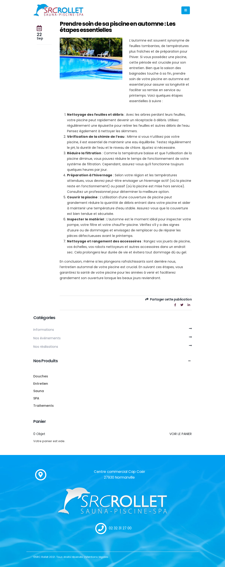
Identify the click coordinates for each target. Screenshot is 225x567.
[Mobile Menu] (185, 10)
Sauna (38, 391)
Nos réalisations (45, 346)
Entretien (40, 383)
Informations (43, 329)
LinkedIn (189, 305)
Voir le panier (180, 434)
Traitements (43, 405)
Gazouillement (182, 305)
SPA (36, 398)
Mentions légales (96, 557)
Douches (40, 376)
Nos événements (47, 338)
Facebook (175, 305)
